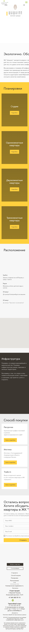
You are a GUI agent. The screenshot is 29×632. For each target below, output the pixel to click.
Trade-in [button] (7, 472)
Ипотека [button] (7, 449)
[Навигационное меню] (26, 2)
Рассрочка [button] (8, 427)
